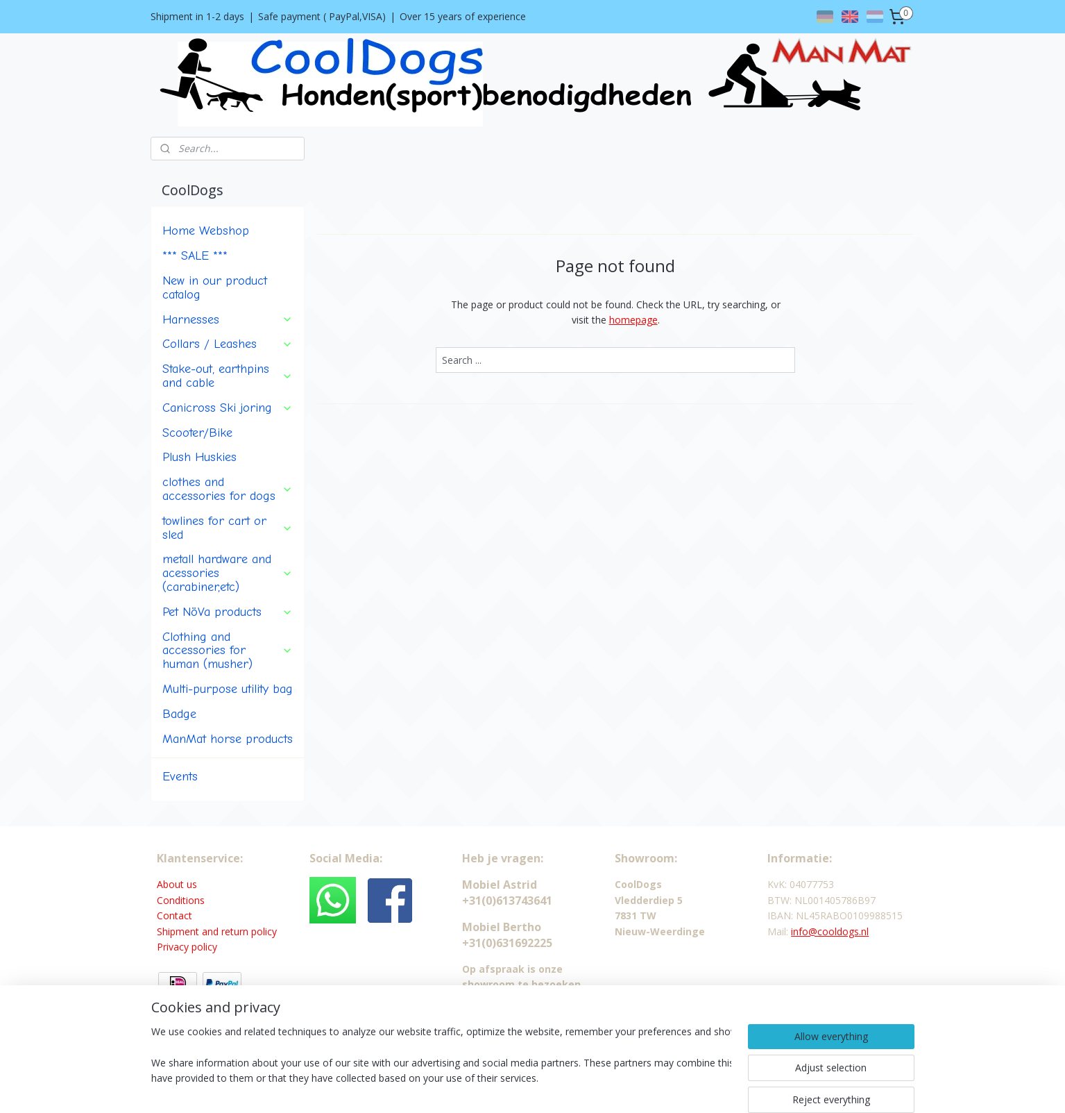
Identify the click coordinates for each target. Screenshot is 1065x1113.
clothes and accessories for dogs (227, 489)
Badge (179, 714)
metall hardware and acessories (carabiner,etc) (227, 573)
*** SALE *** (195, 255)
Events (180, 776)
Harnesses (227, 319)
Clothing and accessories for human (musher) (227, 650)
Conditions (181, 900)
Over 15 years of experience (463, 16)
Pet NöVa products (227, 612)
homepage (633, 319)
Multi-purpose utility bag (227, 689)
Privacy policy (187, 946)
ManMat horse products (227, 739)
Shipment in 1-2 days (197, 16)
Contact (174, 915)
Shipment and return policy (217, 931)
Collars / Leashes (227, 344)
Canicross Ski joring (227, 408)
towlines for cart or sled (227, 528)
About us (177, 884)
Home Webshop (205, 230)
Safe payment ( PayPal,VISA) (322, 16)
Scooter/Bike (197, 433)
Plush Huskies (199, 457)
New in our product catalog (214, 287)
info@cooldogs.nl (830, 931)
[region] (441, 1066)
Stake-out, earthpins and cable (227, 376)
